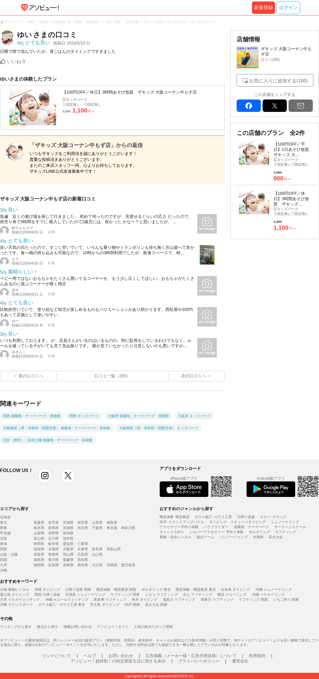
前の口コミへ (31, 375)
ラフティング (285, 532)
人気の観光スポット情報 (153, 627)
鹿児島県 (128, 565)
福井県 (68, 538)
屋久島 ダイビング (14, 595)
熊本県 (82, 565)
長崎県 (68, 565)
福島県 (112, 522)
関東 (3, 528)
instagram (45, 475)
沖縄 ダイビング (47, 589)
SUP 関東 (132, 605)
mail (301, 105)
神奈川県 (128, 528)
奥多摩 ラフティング (110, 600)
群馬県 (53, 528)
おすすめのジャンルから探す (186, 508)
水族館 (258, 537)
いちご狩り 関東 (286, 600)
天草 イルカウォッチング (20, 600)
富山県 (39, 538)
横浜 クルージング (232, 595)
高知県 (82, 560)
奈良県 (97, 549)
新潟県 (68, 533)
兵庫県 (82, 549)
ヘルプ (90, 655)
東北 (3, 522)
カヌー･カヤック (273, 517)
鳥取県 (39, 554)
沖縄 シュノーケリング (273, 589)
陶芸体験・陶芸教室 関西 (116, 589)
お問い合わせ (120, 655)
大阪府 (68, 549)
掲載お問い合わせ (78, 627)
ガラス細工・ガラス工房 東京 (61, 605)
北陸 (3, 538)
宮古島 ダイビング (104, 605)
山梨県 (39, 533)
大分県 (97, 565)
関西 (3, 549)
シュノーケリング (285, 522)
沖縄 (3, 570)
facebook (249, 105)
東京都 (112, 528)
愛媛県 (68, 560)
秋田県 (82, 522)
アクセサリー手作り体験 (179, 527)
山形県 (97, 522)
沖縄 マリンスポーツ (16, 605)
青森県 (39, 522)
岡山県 (68, 554)
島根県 (53, 554)
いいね (16, 61)
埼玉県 (82, 528)
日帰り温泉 (246, 517)
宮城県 (68, 522)
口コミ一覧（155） (112, 375)
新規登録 (263, 7)
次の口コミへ (193, 375)
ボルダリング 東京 (156, 589)
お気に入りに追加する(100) (278, 80)
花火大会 (275, 537)
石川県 (53, 538)
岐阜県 (53, 544)
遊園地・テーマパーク (251, 527)
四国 (3, 560)
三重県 (82, 544)
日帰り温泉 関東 (78, 589)
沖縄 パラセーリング (268, 595)
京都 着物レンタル (14, 589)
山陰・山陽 (9, 554)
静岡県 (39, 544)
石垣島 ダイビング (235, 589)
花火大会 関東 (156, 605)
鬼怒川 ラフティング (179, 600)
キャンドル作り (172, 532)
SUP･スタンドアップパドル (182, 522)
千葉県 (97, 528)
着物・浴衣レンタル (175, 537)
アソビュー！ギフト (113, 627)
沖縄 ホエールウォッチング (67, 600)
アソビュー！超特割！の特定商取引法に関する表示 (118, 661)
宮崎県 (112, 565)
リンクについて (56, 655)
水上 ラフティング (197, 595)
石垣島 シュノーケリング (85, 595)
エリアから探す (14, 508)
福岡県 (39, 565)
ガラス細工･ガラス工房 (213, 517)
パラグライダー (216, 527)
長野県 (53, 533)
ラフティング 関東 (125, 595)
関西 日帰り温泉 (47, 595)
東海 (3, 544)
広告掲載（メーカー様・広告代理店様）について (191, 655)
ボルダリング (259, 532)
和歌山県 (114, 549)
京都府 (53, 549)
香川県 (53, 560)
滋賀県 (39, 549)
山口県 (97, 554)
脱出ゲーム (205, 537)
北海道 (5, 517)
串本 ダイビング (144, 600)
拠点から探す (47, 627)
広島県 (82, 554)
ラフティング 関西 (253, 600)
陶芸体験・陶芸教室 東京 (196, 589)
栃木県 (39, 528)
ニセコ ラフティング (161, 595)
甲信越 (5, 533)
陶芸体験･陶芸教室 (175, 517)
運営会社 (240, 661)
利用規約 (257, 655)
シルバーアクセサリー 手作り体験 (216, 532)
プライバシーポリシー (198, 661)
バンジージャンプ (233, 537)
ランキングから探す (16, 627)
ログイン (288, 7)
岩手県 (53, 522)
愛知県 (68, 544)
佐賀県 (53, 565)
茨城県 (68, 528)
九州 (3, 565)
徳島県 (39, 560)
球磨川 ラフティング (217, 600)
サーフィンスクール (290, 527)
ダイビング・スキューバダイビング (237, 522)
